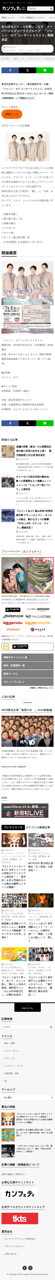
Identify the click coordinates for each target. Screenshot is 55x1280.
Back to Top (27, 1008)
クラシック (9, 1058)
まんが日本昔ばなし (13, 967)
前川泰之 (38, 973)
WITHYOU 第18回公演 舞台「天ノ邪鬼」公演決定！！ (41, 866)
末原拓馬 (19, 970)
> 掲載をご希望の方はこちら (41, 688)
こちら (26, 125)
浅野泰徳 (42, 856)
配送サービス (11, 674)
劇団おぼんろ (7, 970)
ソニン (4, 856)
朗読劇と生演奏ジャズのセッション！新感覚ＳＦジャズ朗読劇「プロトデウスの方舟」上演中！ (13, 930)
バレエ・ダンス (11, 1051)
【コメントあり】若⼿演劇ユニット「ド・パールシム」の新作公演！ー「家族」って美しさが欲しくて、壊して (40, 932)
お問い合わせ (10, 1254)
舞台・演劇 (18, 973)
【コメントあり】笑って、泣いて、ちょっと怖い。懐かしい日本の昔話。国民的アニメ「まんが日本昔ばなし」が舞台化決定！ (13, 986)
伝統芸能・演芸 (11, 1073)
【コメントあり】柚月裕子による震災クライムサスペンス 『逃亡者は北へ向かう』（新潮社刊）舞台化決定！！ (40, 986)
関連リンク (11, 114)
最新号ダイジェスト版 (15, 657)
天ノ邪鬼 (32, 856)
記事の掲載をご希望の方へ (13, 1174)
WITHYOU (36, 853)
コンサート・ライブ (15, 50)
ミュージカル (15, 856)
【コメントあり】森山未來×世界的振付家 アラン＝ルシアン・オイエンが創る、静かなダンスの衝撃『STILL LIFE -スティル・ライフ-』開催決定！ (34, 519)
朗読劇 (8, 920)
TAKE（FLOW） (38, 967)
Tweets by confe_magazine (13, 767)
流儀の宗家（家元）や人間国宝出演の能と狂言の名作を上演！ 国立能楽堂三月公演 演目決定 (33, 450)
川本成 (14, 916)
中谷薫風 (39, 970)
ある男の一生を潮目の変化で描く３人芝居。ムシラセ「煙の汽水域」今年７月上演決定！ (34, 1133)
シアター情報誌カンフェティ (31, 17)
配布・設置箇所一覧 (14, 665)
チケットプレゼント (14, 682)
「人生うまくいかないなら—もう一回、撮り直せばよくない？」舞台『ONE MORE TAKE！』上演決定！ (34, 1149)
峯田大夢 (5, 916)
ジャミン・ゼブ (33, 50)
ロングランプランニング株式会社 (19, 1239)
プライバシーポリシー (14, 1246)
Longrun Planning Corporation (35, 1274)
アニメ (45, 853)
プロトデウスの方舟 (13, 913)
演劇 (38, 920)
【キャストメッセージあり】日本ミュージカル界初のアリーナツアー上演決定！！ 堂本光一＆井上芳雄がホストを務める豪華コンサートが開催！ (13, 876)
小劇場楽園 (43, 916)
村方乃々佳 (6, 973)
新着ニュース (7, 17)
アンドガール (37, 913)
